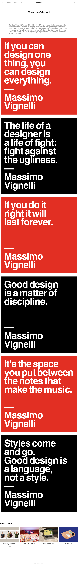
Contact (22, 2)
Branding (8, 2)
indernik (39, 3)
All (3, 2)
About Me (15, 2)
